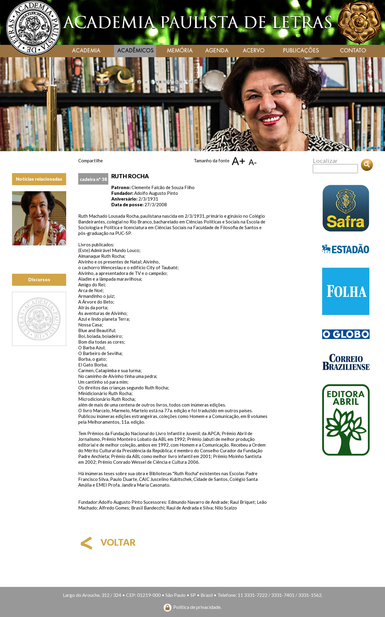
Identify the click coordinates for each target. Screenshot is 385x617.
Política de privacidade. (197, 607)
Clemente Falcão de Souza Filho (163, 187)
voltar (107, 542)
